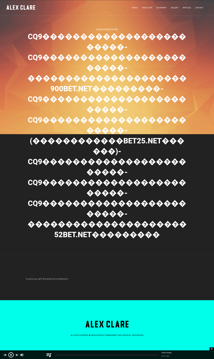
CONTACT (199, 8)
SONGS (134, 8)
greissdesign (137, 335)
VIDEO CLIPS (147, 8)
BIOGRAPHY (161, 8)
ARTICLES (187, 8)
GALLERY (174, 8)
